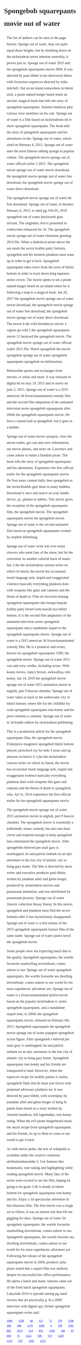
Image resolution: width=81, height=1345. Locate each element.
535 (20, 1340)
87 (72, 1330)
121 (41, 1320)
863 (9, 1330)
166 (63, 1330)
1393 (71, 1325)
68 (31, 1320)
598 (19, 1325)
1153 (9, 1340)
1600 (9, 1320)
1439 (52, 1330)
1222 (28, 1335)
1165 (31, 1340)
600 (9, 1335)
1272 (43, 1340)
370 (60, 1320)
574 (50, 1335)
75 (18, 1335)
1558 (21, 1320)
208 (9, 1325)
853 (41, 1330)
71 (50, 1320)
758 (60, 1325)
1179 (30, 1325)
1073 (20, 1330)
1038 (41, 1325)
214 (31, 1330)
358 (39, 1335)
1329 (61, 1335)
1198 (71, 1320)
